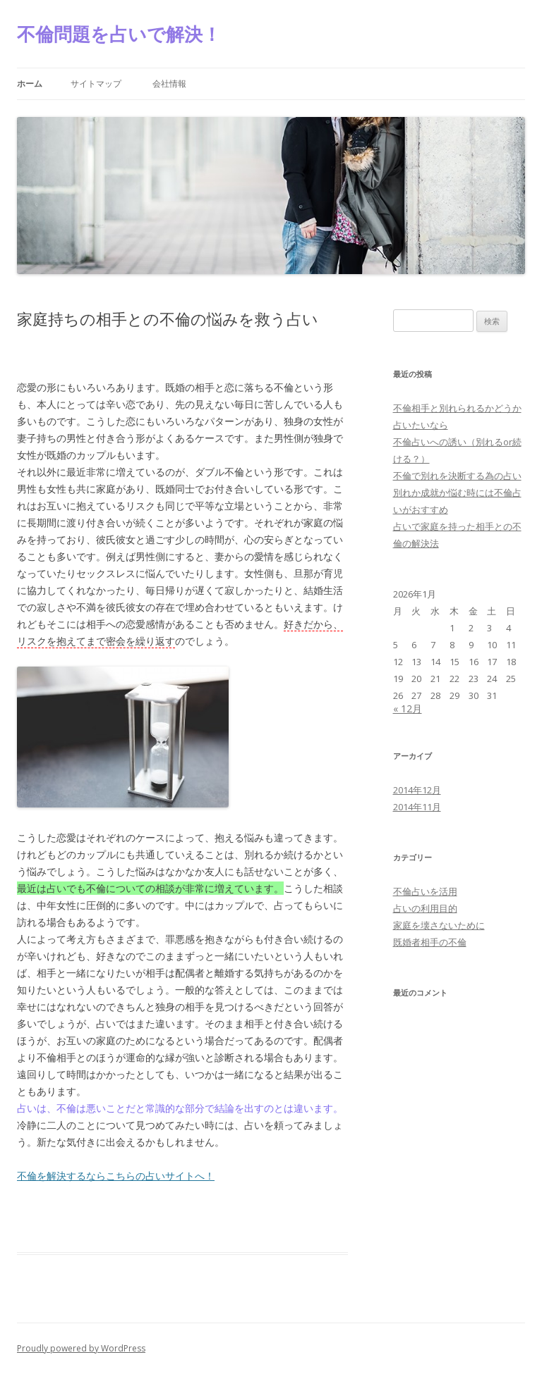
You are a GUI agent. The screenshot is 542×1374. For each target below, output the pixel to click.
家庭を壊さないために (439, 925)
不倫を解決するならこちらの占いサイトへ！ (116, 1175)
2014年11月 (417, 806)
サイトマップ (96, 83)
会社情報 (169, 83)
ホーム (29, 83)
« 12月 (407, 708)
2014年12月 (417, 790)
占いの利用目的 (425, 908)
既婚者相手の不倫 (429, 942)
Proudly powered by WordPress (81, 1348)
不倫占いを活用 (425, 891)
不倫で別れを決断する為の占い (457, 475)
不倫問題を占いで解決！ (119, 34)
